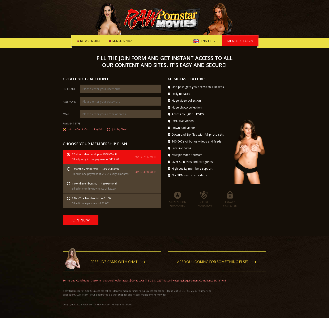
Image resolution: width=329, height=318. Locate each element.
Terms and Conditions (76, 277)
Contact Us (137, 277)
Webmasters (122, 277)
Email (66, 114)
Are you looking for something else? (212, 258)
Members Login (240, 41)
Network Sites (90, 40)
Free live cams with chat (114, 258)
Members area (122, 40)
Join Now (80, 219)
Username (69, 89)
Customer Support (102, 277)
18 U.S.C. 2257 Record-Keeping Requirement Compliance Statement (186, 277)
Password (69, 102)
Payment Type (71, 123)
